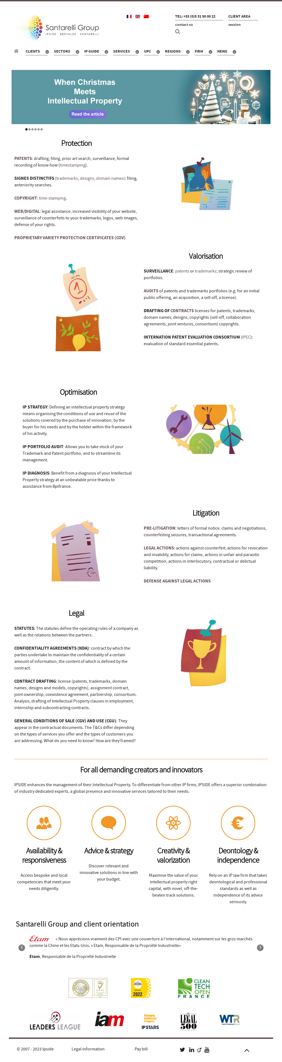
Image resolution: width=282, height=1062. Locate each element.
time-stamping (52, 198)
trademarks (67, 178)
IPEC (246, 337)
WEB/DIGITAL (27, 211)
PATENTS (23, 158)
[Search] (178, 32)
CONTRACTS (182, 310)
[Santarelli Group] (17, 51)
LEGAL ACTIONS (159, 548)
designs (87, 178)
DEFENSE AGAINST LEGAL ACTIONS (177, 581)
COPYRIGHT (25, 198)
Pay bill (141, 1049)
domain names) (110, 178)
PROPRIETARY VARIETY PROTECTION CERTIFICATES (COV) (70, 237)
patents (182, 271)
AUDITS (151, 290)
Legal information (88, 1049)
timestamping (72, 165)
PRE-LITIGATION (159, 528)
